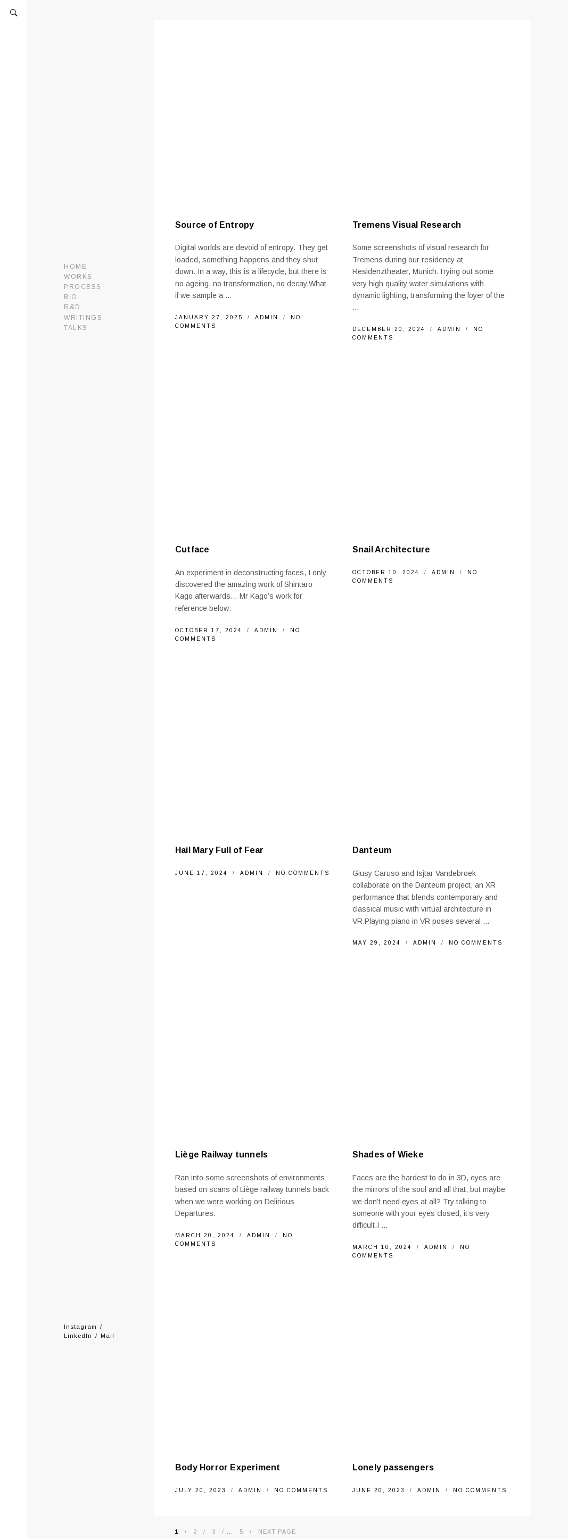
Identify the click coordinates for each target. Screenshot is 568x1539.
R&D (72, 307)
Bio (71, 297)
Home (75, 266)
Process (83, 287)
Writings (83, 317)
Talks (76, 328)
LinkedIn (78, 1336)
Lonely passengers (393, 1467)
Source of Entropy (214, 224)
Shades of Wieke (388, 1154)
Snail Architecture (391, 549)
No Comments (303, 873)
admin (268, 317)
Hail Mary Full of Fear (219, 850)
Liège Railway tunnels (221, 1154)
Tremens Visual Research (407, 224)
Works (78, 276)
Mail (107, 1336)
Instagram (80, 1326)
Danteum (371, 850)
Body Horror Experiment (227, 1467)
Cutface (192, 549)
